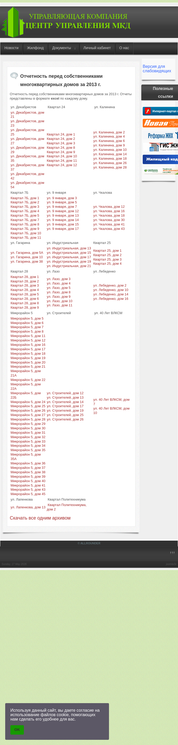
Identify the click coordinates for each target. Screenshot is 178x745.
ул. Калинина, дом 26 (110, 163)
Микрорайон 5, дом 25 (28, 406)
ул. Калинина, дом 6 (109, 141)
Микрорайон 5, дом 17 (28, 349)
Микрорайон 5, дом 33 (28, 441)
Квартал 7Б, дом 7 (25, 220)
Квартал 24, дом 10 (62, 156)
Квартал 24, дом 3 (61, 143)
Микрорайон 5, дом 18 (28, 353)
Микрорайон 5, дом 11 (28, 336)
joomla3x (171, 564)
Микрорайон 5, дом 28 (28, 419)
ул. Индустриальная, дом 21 (69, 266)
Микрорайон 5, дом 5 (27, 318)
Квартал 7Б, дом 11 (26, 237)
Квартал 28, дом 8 (25, 303)
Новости (11, 48)
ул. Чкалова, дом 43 (109, 229)
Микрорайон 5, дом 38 (28, 472)
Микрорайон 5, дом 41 (28, 485)
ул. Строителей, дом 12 (65, 393)
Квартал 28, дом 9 (25, 307)
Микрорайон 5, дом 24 (28, 402)
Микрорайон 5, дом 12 (28, 340)
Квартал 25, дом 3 (107, 259)
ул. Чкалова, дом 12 (109, 207)
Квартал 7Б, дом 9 (25, 229)
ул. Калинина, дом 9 (109, 145)
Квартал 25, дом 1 (107, 250)
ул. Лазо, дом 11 (59, 305)
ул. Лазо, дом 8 (59, 292)
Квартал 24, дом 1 (61, 134)
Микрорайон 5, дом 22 (28, 380)
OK (17, 730)
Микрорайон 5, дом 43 (28, 489)
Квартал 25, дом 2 (107, 255)
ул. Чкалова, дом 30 (109, 220)
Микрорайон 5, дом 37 (28, 468)
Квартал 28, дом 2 (25, 281)
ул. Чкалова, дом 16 (109, 211)
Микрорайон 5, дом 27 (28, 415)
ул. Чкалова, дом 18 (109, 215)
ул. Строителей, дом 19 (65, 410)
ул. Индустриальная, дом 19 (69, 261)
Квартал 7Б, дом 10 (26, 233)
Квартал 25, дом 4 (107, 263)
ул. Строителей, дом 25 (65, 415)
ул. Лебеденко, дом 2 (110, 285)
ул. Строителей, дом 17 (65, 406)
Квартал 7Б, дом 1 (25, 198)
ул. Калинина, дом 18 (110, 158)
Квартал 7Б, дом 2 (25, 202)
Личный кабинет (97, 48)
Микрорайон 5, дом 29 (28, 424)
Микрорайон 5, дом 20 (28, 362)
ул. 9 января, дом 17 (63, 229)
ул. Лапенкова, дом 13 (28, 507)
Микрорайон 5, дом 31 (28, 433)
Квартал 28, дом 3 (25, 285)
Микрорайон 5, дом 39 (28, 476)
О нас (124, 48)
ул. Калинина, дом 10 (110, 150)
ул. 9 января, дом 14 (63, 220)
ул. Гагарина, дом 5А (27, 253)
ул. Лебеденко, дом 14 (110, 294)
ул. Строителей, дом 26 (65, 419)
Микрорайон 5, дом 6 (27, 323)
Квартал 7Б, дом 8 (25, 224)
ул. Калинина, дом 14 (110, 154)
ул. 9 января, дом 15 (63, 224)
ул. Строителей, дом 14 (65, 402)
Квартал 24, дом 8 (61, 148)
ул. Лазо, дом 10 (59, 301)
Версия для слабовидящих (157, 68)
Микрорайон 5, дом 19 (28, 358)
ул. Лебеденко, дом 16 (110, 299)
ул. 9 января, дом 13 (63, 215)
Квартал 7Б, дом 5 (25, 215)
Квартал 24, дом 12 (62, 165)
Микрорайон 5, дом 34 (28, 446)
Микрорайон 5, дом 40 (28, 481)
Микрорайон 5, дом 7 (27, 327)
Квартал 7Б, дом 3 (25, 207)
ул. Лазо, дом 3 (59, 279)
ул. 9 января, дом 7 (62, 207)
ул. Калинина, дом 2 (109, 132)
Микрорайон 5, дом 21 (28, 366)
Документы (61, 48)
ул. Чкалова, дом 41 (109, 224)
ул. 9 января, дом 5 (62, 202)
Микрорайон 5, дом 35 (28, 450)
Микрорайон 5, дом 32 (28, 437)
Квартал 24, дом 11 (62, 161)
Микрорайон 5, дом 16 (28, 345)
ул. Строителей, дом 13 (65, 397)
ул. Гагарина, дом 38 (27, 261)
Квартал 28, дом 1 (25, 277)
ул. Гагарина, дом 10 (27, 257)
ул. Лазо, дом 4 (59, 283)
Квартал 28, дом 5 (25, 294)
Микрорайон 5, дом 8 (27, 331)
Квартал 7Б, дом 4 (25, 211)
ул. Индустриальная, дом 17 (69, 257)
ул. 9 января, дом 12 (63, 211)
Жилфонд (35, 48)
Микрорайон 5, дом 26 (28, 410)
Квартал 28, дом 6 (25, 299)
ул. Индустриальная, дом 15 (69, 253)
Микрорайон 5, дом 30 (28, 428)
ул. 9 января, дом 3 (62, 198)
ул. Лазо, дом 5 (59, 288)
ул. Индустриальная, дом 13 (69, 248)
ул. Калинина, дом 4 (109, 136)
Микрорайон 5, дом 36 (28, 463)
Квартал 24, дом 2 (61, 139)
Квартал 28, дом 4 (25, 290)
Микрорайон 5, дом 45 (28, 494)
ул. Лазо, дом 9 (59, 297)
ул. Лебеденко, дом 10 (110, 290)
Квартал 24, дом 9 (61, 152)
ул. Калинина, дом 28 (110, 167)
